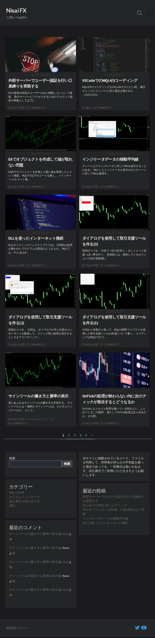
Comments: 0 (37, 107)
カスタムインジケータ (40, 419)
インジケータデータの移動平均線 (106, 519)
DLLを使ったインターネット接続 (105, 523)
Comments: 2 (37, 186)
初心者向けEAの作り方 (24, 502)
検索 (12, 459)
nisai (65, 534)
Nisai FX (22, 629)
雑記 (88, 107)
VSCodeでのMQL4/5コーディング (105, 506)
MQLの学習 (18, 107)
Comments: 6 (19, 423)
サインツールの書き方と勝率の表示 (33, 534)
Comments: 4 (37, 265)
